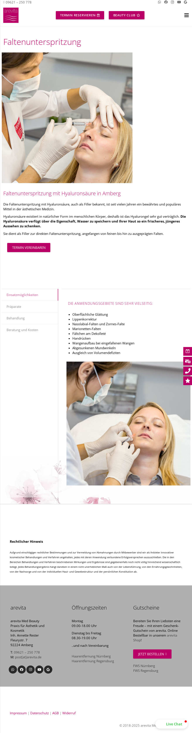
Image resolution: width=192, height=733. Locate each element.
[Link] (11, 15)
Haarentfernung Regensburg (93, 661)
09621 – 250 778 (27, 652)
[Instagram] (30, 670)
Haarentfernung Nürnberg (91, 656)
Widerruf (69, 713)
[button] (171, 724)
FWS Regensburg (145, 670)
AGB (55, 713)
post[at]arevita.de (28, 657)
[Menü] (186, 15)
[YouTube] (39, 670)
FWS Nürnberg (144, 666)
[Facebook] (22, 670)
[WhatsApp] (13, 670)
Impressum (18, 713)
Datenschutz (39, 713)
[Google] (48, 670)
